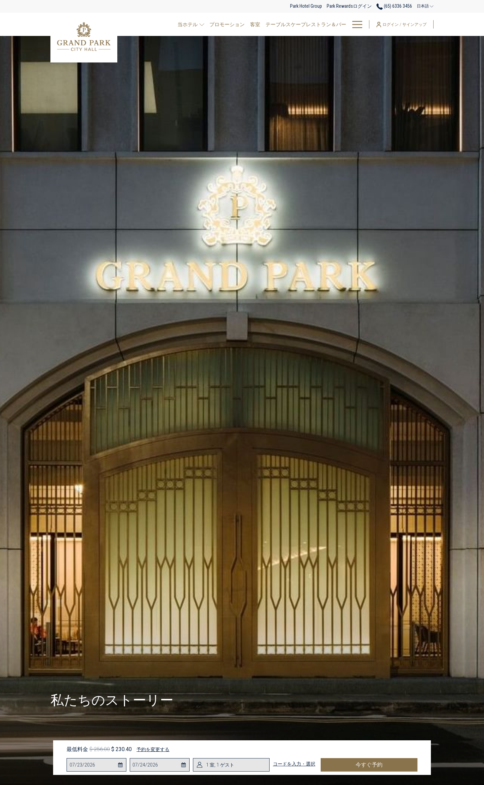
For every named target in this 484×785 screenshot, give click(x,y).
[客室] (253, 24)
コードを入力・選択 (294, 764)
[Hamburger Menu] (354, 24)
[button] (96, 765)
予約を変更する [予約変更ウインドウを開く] (152, 749)
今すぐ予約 (369, 764)
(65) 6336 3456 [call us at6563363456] (394, 6)
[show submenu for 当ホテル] (202, 24)
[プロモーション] (225, 24)
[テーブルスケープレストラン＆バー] (304, 24)
